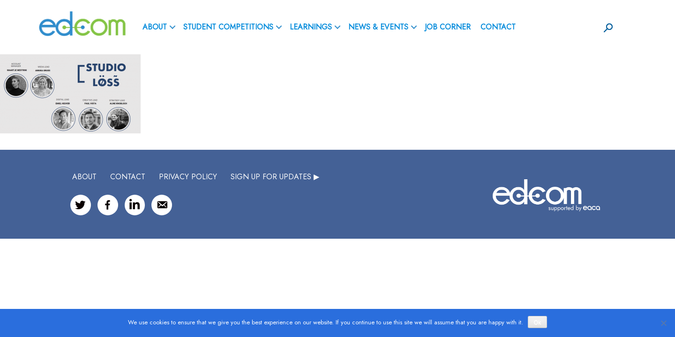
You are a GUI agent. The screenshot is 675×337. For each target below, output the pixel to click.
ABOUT (154, 27)
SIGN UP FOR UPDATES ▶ (275, 176)
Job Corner (448, 27)
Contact (498, 27)
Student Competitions (228, 27)
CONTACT (127, 176)
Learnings (311, 27)
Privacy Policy (188, 176)
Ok (537, 322)
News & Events (378, 27)
